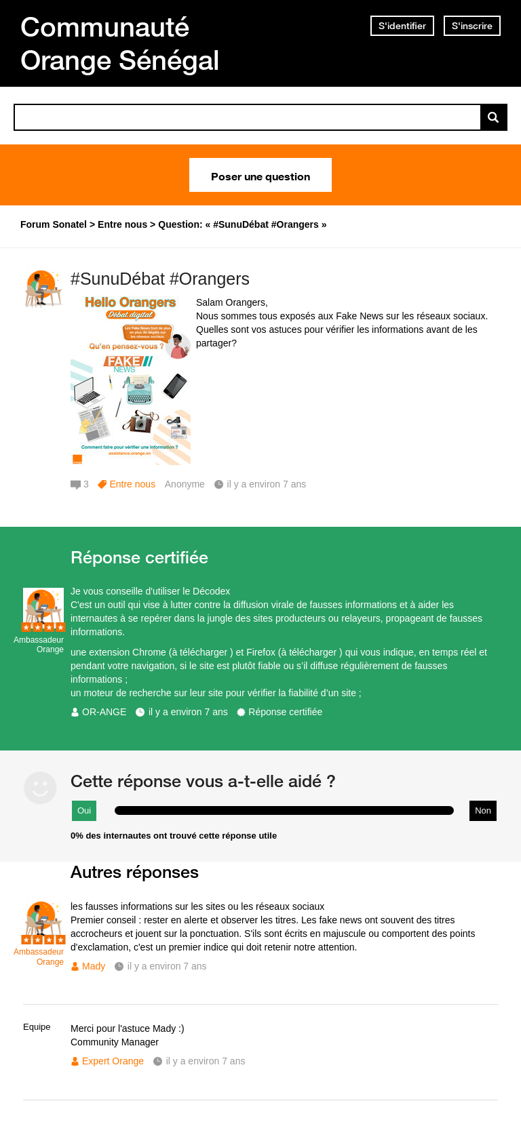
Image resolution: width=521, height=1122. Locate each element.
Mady (93, 966)
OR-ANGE (104, 711)
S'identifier (402, 26)
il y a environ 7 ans (188, 711)
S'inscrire (472, 26)
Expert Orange (113, 1061)
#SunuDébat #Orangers (160, 278)
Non (483, 810)
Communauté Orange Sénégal (120, 43)
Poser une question (260, 175)
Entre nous (132, 484)
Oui (84, 810)
